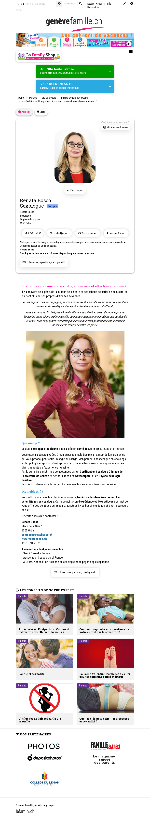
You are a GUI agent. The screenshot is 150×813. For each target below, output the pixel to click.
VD (17, 3)
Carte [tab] (41, 111)
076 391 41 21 (32, 233)
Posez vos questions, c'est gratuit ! (44, 262)
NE (27, 3)
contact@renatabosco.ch (60, 233)
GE (22, 3)
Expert (90, 3)
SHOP (19, 9)
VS (31, 3)
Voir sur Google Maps (117, 233)
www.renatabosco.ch (34, 538)
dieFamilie (40, 3)
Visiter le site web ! (88, 233)
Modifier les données (115, 127)
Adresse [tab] (24, 111)
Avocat (99, 3)
